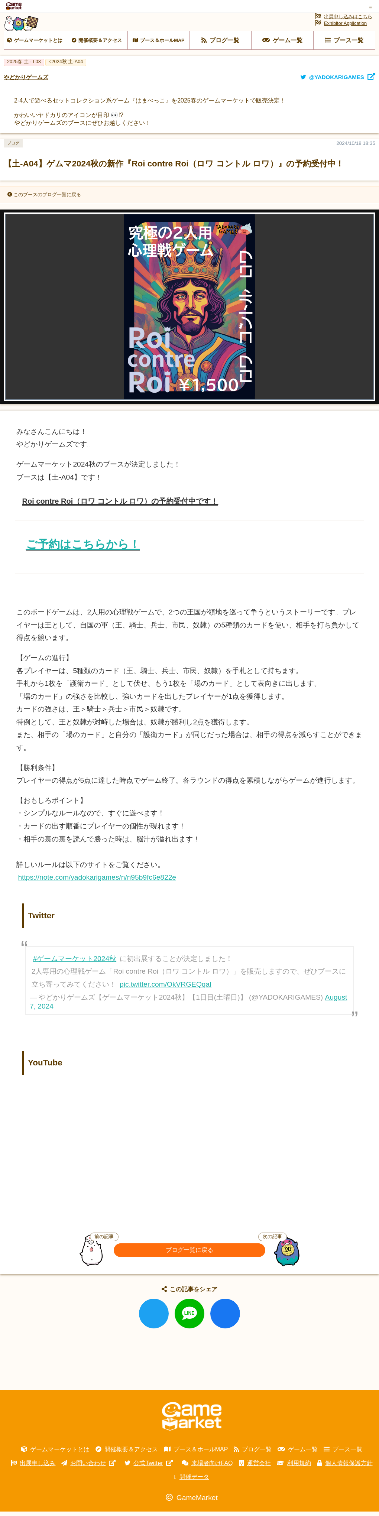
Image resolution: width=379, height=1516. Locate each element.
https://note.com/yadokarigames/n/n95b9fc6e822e (97, 894)
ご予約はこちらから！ (83, 561)
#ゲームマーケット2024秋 (74, 976)
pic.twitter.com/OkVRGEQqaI (165, 1001)
